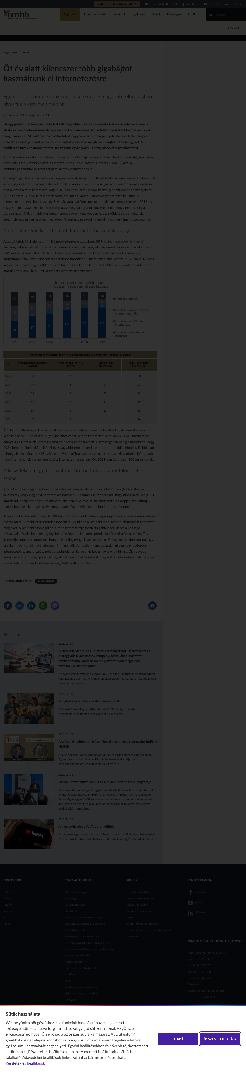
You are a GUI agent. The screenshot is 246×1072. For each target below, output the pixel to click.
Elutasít (178, 1038)
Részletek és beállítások (25, 1063)
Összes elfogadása (220, 1038)
